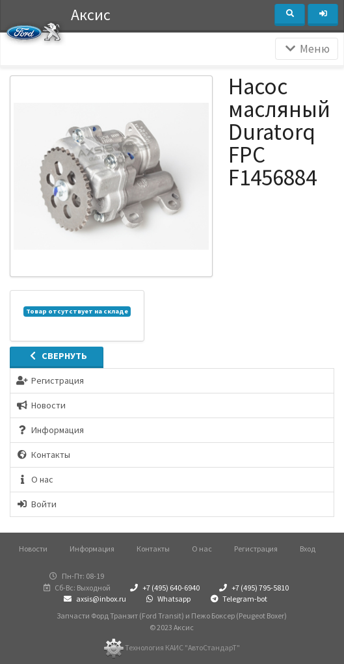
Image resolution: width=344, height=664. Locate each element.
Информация (92, 548)
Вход (307, 548)
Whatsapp (167, 599)
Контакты (153, 548)
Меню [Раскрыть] (307, 49)
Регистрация (256, 548)
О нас (202, 548)
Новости (33, 548)
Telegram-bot (237, 599)
